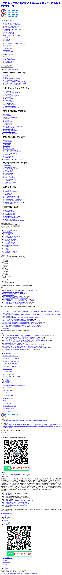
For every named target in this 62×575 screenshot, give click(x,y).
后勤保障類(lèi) (7, 144)
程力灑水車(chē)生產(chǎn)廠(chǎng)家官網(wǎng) (15, 502)
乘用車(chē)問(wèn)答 (8, 61)
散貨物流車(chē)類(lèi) (8, 171)
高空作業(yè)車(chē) (8, 194)
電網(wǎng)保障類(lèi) (8, 98)
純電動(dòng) (6, 76)
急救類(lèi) (6, 114)
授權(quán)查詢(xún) (8, 48)
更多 (2, 288)
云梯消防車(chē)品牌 (8, 295)
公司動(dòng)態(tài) (8, 58)
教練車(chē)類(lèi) (7, 174)
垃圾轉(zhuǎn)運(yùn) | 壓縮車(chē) (11, 92)
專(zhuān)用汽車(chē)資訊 (9, 59)
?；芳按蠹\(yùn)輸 (8, 32)
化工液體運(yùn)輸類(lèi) (9, 211)
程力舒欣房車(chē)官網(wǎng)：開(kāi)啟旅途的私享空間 (17, 319)
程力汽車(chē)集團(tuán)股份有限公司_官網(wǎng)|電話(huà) (18, 500)
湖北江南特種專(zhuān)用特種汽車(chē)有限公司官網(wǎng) (18, 497)
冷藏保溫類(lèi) (7, 166)
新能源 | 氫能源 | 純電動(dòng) (10, 23)
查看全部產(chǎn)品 (5, 255)
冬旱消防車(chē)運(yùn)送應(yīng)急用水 (13, 292)
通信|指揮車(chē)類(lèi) (9, 149)
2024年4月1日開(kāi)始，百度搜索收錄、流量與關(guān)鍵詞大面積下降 (21, 344)
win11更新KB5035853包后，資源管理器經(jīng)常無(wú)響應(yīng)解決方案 (21, 346)
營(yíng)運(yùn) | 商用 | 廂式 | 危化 (14, 426)
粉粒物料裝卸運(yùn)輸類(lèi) (10, 191)
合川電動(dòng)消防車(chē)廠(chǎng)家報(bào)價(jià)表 (16, 302)
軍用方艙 (5, 37)
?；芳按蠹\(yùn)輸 (36, 426)
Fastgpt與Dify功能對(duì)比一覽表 (11, 343)
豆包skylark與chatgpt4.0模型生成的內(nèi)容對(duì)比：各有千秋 (19, 349)
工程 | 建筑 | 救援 (7, 30)
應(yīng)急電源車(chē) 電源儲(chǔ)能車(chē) (14, 152)
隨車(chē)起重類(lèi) (8, 190)
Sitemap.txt (6, 513)
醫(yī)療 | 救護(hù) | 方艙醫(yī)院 (11, 26)
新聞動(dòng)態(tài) (8, 54)
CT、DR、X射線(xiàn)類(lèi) (10, 117)
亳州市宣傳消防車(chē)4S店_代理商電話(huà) (14, 296)
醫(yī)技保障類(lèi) (7, 121)
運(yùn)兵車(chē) (7, 140)
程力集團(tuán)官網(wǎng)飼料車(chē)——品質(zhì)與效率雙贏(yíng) (20, 326)
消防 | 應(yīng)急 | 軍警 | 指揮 (10, 27)
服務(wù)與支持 (7, 45)
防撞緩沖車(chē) (7, 100)
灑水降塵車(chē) (7, 91)
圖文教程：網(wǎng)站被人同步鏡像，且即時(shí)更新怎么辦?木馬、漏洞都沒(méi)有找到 (25, 347)
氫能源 (5, 77)
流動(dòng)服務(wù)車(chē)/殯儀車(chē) (12, 35)
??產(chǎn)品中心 (7, 20)
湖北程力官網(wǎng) (8, 495)
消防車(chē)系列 (7, 143)
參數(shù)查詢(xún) (8, 51)
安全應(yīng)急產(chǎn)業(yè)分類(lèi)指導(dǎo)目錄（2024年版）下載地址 (21, 325)
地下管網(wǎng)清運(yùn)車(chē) (11, 95)
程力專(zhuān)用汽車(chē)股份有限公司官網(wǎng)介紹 (16, 474)
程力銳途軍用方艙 (7, 62)
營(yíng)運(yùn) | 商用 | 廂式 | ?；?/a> (12, 29)
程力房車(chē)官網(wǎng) (9, 499)
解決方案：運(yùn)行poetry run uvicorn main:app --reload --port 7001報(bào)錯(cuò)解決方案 (25, 340)
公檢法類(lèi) (6, 147)
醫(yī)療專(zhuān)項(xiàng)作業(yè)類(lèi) (13, 126)
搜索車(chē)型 (17, 226)
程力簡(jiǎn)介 (6, 40)
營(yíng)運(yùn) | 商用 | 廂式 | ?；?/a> (12, 366)
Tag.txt (2, 513)
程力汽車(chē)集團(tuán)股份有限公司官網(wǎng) (15, 496)
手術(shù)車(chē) (7, 118)
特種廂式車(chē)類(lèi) (8, 173)
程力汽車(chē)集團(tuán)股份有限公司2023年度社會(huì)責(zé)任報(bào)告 (21, 317)
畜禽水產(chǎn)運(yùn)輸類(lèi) (10, 168)
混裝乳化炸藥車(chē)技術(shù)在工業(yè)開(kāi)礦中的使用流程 (18, 320)
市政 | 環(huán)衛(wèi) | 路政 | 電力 (11, 24)
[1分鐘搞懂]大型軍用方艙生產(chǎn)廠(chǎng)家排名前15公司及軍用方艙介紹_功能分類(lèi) (25, 335)
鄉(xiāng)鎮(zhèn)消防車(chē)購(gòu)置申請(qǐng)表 (15, 298)
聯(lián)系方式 (6, 39)
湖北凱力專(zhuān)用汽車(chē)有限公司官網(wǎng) (15, 493)
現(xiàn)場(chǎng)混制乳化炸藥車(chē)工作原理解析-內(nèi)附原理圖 (20, 323)
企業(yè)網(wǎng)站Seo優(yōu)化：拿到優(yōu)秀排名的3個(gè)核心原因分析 (22, 337)
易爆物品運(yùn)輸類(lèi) (9, 213)
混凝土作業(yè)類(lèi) (8, 193)
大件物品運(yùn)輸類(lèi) (9, 214)
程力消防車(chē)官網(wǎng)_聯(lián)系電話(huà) (15, 505)
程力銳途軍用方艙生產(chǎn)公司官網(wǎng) (14, 43)
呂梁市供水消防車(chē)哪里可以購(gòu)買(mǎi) (15, 303)
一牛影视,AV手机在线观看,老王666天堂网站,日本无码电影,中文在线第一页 (19, 573)
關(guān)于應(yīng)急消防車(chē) (11, 293)
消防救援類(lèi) (7, 146)
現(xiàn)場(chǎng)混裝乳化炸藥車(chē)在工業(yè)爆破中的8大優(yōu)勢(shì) (21, 322)
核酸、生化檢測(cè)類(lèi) (9, 115)
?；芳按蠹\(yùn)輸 (7, 371)
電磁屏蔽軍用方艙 (7, 141)
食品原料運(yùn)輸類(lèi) (9, 167)
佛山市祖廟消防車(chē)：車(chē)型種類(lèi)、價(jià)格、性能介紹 (19, 301)
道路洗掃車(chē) (7, 94)
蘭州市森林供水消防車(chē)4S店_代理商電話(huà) (15, 299)
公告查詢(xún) (6, 50)
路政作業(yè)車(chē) (8, 97)
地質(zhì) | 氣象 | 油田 (8, 33)
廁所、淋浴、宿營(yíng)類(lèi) (10, 150)
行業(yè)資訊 (6, 56)
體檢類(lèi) (6, 120)
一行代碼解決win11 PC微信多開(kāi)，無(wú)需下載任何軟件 (18, 290)
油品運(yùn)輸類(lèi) (8, 210)
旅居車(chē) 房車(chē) (8, 176)
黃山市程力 (6, 328)
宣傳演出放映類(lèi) (8, 170)
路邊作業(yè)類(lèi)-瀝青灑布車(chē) (12, 196)
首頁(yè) (5, 19)
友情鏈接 (5, 476)
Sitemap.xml (12, 513)
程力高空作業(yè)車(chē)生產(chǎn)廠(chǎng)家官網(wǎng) (17, 503)
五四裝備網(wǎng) (7, 506)
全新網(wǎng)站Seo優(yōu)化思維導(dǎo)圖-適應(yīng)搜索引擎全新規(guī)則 (22, 338)
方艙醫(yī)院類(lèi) (7, 124)
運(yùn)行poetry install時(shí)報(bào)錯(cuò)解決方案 (16, 341)
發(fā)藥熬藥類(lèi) (7, 123)
